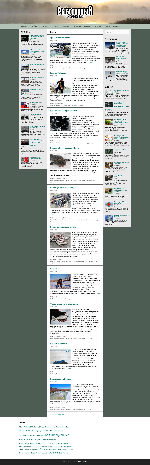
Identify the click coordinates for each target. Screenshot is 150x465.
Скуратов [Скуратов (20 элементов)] (22, 453)
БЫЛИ (108, 26)
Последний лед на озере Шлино (64, 148)
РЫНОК (67, 26)
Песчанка (54, 269)
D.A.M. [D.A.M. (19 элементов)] (25, 427)
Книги (74, 143)
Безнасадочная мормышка (60, 68)
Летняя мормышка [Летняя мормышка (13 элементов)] (36, 446)
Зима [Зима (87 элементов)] (38, 443)
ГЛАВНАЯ (24, 26)
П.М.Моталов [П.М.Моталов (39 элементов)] (46, 449)
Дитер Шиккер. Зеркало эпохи (63, 111)
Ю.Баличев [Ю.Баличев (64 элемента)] (56, 452)
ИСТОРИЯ (99, 26)
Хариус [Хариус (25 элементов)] (38, 453)
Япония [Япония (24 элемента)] (65, 453)
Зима (70, 68)
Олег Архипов (89, 261)
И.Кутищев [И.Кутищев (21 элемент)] (54, 444)
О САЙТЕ (34, 26)
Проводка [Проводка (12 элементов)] (54, 449)
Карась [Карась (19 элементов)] (69, 444)
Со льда (82, 68)
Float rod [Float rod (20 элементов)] (37, 427)
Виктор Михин (56, 299)
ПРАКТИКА (45, 26)
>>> (91, 62)
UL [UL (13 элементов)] (31, 431)
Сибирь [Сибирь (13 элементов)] (71, 449)
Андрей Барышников (58, 180)
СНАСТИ (57, 26)
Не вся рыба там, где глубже (63, 227)
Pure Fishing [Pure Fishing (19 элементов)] (60, 427)
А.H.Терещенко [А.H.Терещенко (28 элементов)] (38, 431)
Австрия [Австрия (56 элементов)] (49, 430)
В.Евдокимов (56, 409)
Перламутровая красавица (62, 188)
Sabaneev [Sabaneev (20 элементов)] (68, 427)
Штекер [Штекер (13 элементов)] (44, 453)
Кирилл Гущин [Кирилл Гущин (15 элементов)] (27, 446)
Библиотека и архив (58, 141)
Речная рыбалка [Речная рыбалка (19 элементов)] (62, 449)
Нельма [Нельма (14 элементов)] (60, 446)
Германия (64, 143)
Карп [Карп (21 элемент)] (20, 446)
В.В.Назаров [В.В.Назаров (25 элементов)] (35, 440)
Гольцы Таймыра (58, 73)
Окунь (78, 143)
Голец (61, 105)
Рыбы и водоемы (57, 103)
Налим (89, 180)
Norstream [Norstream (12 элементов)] (53, 427)
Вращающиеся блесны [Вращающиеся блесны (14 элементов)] (61, 440)
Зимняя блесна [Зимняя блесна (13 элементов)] (46, 444)
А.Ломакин (55, 105)
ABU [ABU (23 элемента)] (20, 427)
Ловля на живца (72, 105)
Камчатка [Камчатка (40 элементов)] (62, 444)
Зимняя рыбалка (57, 66)
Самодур (95, 220)
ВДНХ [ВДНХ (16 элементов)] (53, 440)
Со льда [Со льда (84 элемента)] (30, 452)
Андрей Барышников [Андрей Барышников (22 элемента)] (37, 435)
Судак (88, 143)
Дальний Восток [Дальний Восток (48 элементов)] (27, 443)
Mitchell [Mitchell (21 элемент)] (47, 427)
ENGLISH (116, 26)
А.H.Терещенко (56, 220)
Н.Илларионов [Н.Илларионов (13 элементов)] (54, 446)
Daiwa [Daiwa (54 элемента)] (30, 426)
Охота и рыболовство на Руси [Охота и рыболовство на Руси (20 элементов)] (29, 449)
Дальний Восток (67, 220)
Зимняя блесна (74, 180)
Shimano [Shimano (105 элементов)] (24, 430)
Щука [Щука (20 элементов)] (48, 453)
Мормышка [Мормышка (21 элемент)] (45, 446)
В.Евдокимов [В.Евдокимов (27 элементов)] (46, 440)
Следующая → (61, 414)
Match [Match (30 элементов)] (42, 427)
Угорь (92, 143)
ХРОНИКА (77, 26)
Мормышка (76, 68)
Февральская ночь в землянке (64, 304)
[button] (49, 26)
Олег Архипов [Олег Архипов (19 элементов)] (67, 446)
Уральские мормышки (60, 38)
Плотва (96, 261)
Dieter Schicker (56, 143)
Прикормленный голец (60, 379)
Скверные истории (58, 344)
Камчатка (89, 220)
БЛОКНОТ (87, 26)
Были (54, 178)
